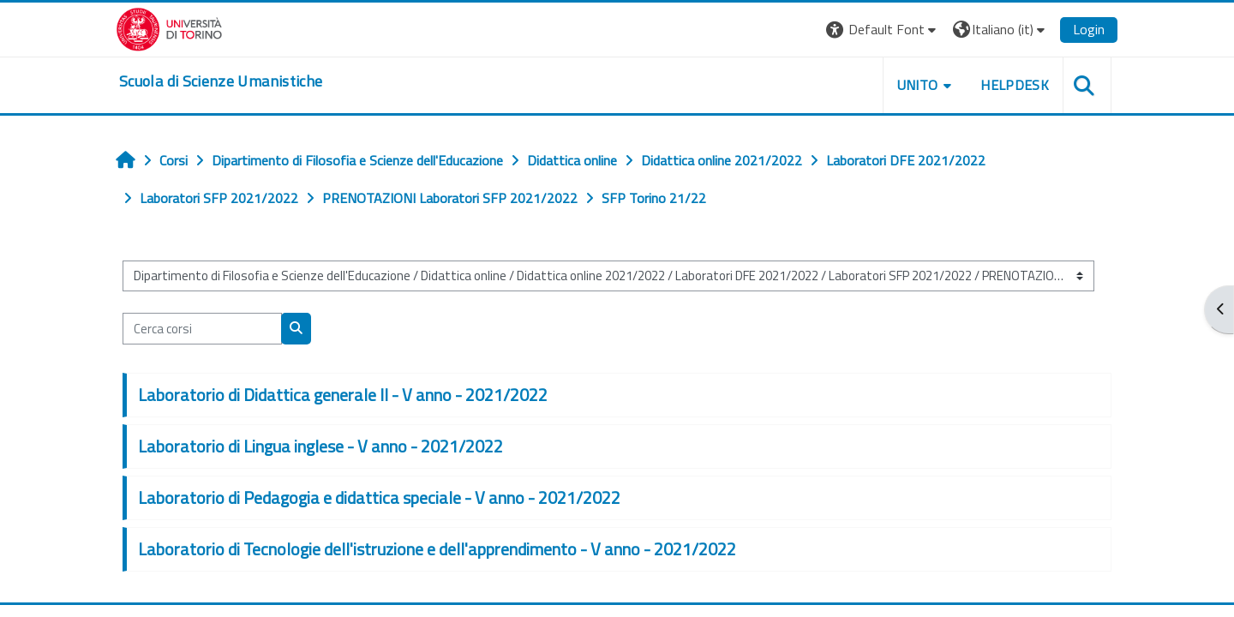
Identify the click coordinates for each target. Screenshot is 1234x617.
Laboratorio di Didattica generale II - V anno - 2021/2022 (343, 394)
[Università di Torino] (169, 27)
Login (1089, 29)
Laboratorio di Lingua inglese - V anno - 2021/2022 (320, 446)
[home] (220, 81)
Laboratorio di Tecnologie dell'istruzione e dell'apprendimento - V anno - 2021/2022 (437, 549)
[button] (883, 29)
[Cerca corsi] (202, 328)
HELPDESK (1014, 85)
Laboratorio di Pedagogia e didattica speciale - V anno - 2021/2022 (379, 497)
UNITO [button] (917, 85)
